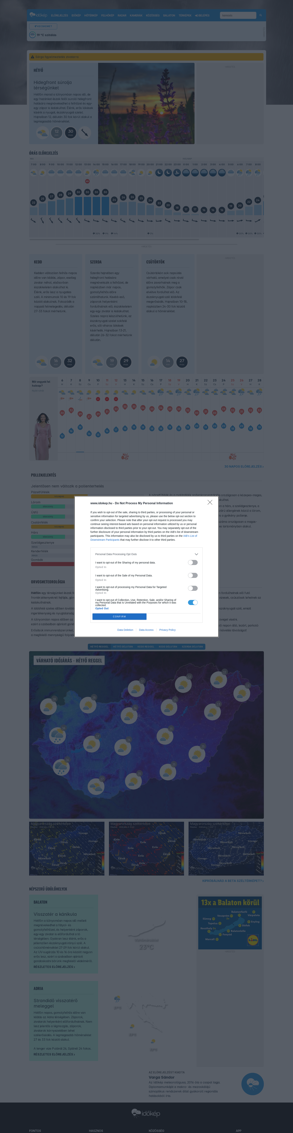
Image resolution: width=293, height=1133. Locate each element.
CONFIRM (119, 616)
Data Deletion (125, 629)
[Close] (211, 503)
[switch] (193, 562)
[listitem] (146, 554)
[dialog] (146, 566)
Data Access (146, 629)
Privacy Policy (167, 629)
